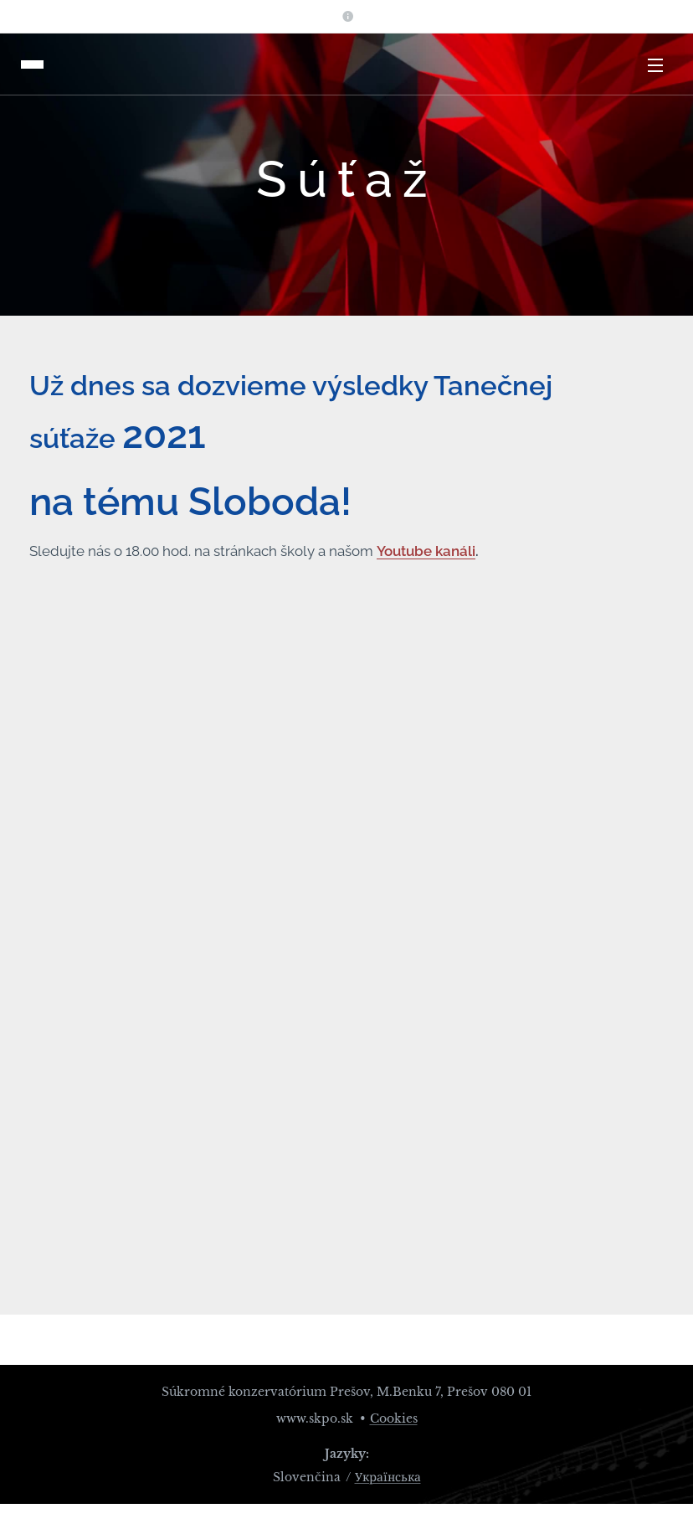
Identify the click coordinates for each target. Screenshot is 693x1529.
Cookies (394, 1418)
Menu (655, 65)
